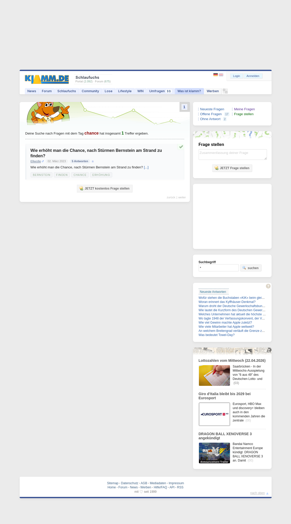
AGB (144, 483)
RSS (180, 487)
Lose (109, 91)
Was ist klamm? (189, 91)
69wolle (36, 161)
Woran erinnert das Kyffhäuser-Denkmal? (227, 302)
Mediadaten (158, 483)
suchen (250, 268)
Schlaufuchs (66, 91)
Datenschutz (129, 483)
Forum (47, 91)
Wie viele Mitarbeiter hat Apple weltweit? (226, 327)
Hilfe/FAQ (160, 487)
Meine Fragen (244, 109)
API (171, 487)
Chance (79, 175)
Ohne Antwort (210, 119)
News (31, 91)
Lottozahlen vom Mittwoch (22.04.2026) (232, 360)
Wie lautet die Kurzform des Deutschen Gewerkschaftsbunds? (241, 310)
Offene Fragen (211, 114)
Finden (62, 175)
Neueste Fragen (212, 109)
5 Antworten (80, 161)
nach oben (257, 493)
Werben (213, 91)
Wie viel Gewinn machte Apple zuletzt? (225, 322)
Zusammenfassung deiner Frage (233, 154)
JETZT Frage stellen (231, 168)
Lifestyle (125, 91)
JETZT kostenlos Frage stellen (104, 188)
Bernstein (41, 175)
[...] (146, 167)
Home (112, 487)
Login (236, 75)
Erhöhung (101, 175)
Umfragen (160, 91)
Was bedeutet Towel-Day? (217, 335)
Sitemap (112, 483)
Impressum (176, 483)
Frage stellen (243, 114)
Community (90, 91)
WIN (140, 91)
